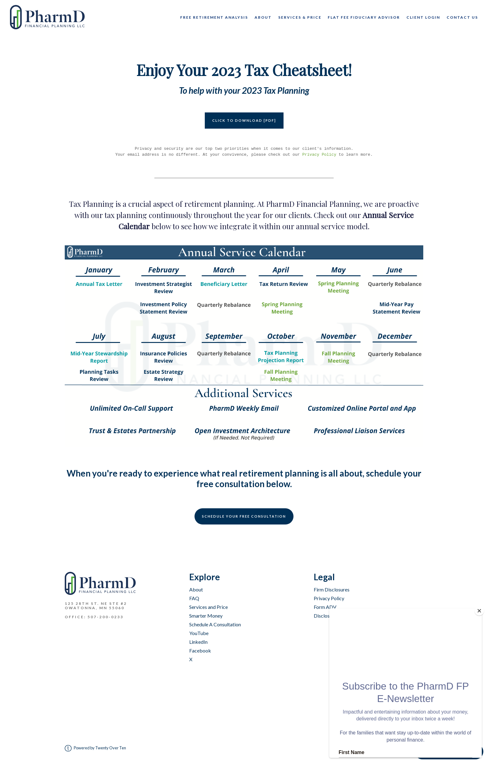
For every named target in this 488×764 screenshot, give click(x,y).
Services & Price (299, 17)
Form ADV (325, 607)
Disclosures (326, 616)
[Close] (481, 610)
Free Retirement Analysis (214, 17)
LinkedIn (198, 642)
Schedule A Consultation (215, 624)
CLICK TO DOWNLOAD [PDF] (244, 120)
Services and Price (208, 607)
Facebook (200, 650)
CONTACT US (462, 17)
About (263, 17)
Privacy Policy (319, 154)
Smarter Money (206, 616)
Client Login (423, 17)
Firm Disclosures (332, 589)
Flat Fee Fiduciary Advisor (364, 17)
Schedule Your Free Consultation (244, 516)
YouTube (199, 633)
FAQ (194, 598)
